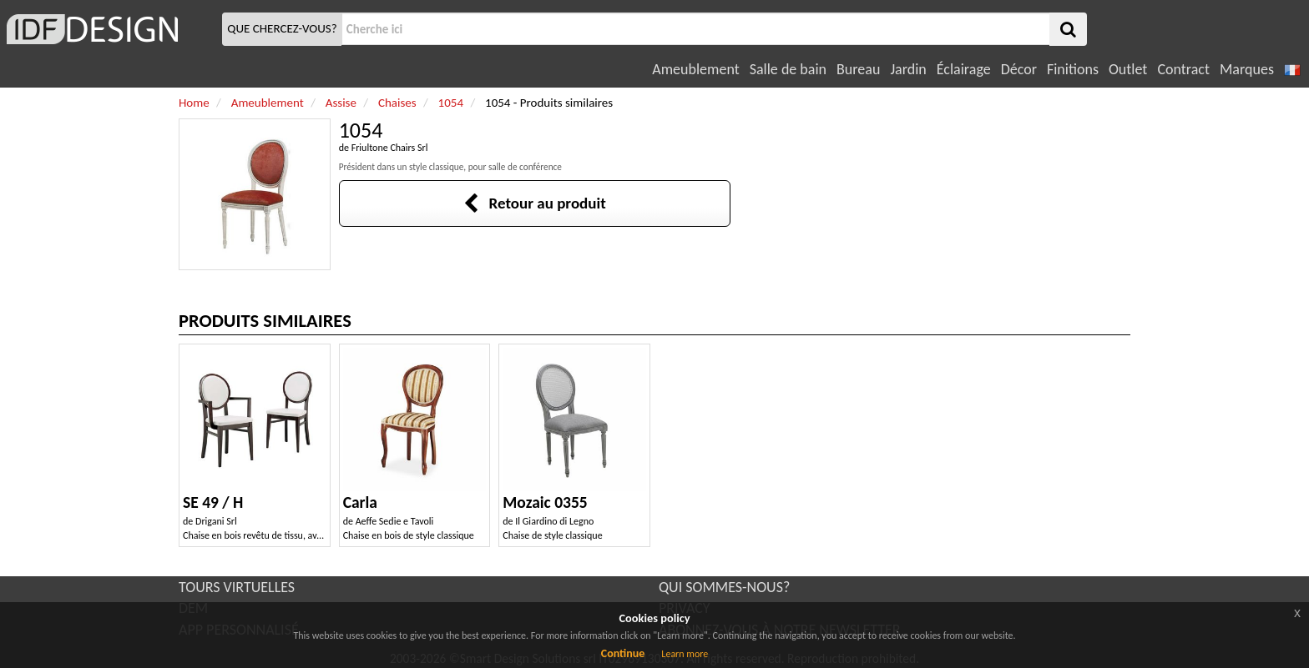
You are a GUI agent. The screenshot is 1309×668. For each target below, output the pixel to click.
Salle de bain (788, 69)
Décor (1019, 69)
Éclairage (964, 69)
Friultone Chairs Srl (389, 147)
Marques (1247, 69)
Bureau (858, 69)
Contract (1183, 69)
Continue (623, 653)
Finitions (1073, 69)
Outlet (1128, 69)
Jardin (908, 69)
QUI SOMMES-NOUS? (724, 587)
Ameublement (695, 69)
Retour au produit (534, 203)
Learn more (684, 654)
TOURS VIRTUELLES (237, 587)
